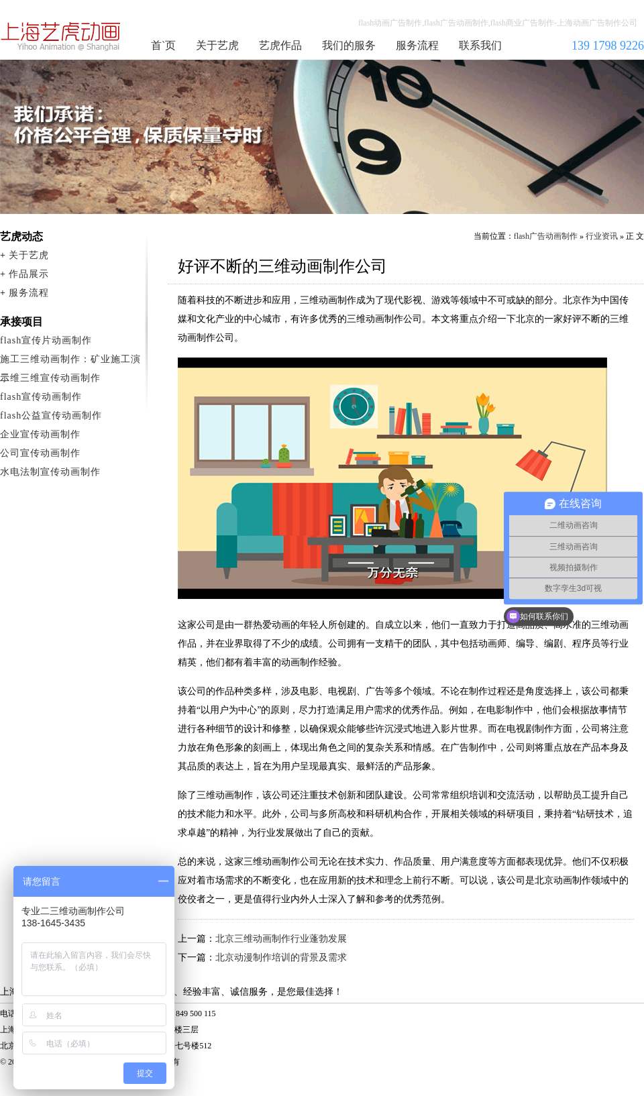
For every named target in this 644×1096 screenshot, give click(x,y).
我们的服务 (349, 45)
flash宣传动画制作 (41, 397)
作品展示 (29, 274)
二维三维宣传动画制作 (50, 378)
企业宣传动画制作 (40, 434)
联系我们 (480, 45)
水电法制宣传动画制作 (50, 472)
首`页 (163, 45)
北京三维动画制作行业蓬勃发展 (281, 939)
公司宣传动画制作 (40, 453)
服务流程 (417, 45)
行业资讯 (602, 236)
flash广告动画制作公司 (61, 36)
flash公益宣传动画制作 (51, 415)
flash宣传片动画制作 (46, 340)
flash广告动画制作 (546, 236)
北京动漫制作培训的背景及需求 (281, 957)
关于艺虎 (217, 45)
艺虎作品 (280, 45)
